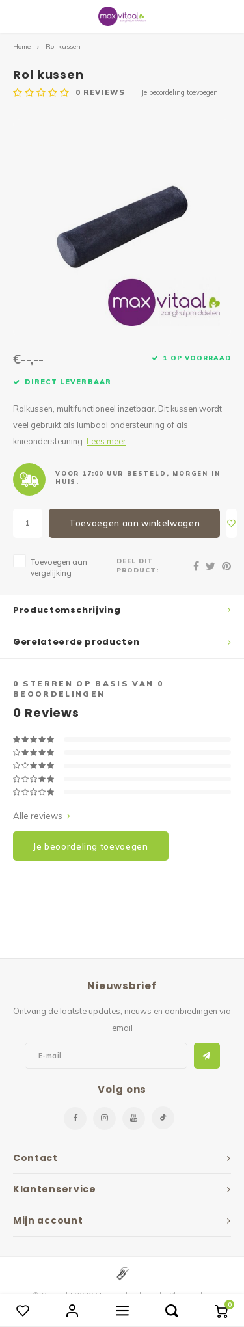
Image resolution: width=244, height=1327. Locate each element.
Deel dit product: (137, 565)
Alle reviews (41, 816)
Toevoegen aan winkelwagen (134, 523)
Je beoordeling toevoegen (179, 92)
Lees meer (106, 441)
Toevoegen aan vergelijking (59, 567)
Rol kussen (63, 46)
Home (22, 46)
